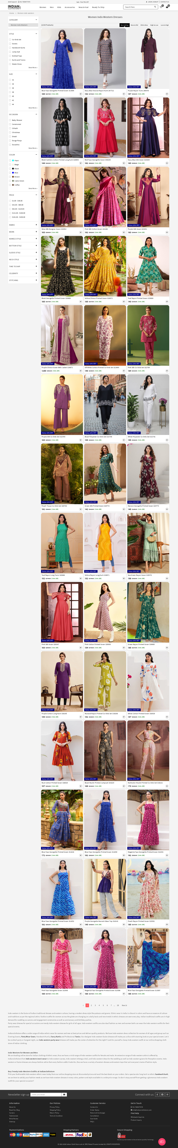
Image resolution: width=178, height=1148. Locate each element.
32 (13, 80)
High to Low (154, 25)
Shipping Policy (55, 1110)
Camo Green (18, 181)
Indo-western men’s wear (36, 1059)
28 (118, 1005)
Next (124, 1005)
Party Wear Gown (28, 1036)
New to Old (134, 25)
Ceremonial (16, 124)
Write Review (13, 1119)
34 (13, 84)
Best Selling (124, 25)
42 (13, 100)
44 (13, 104)
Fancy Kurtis (56, 1036)
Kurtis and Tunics (18, 60)
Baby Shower (17, 120)
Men (52, 7)
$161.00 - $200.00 (18, 217)
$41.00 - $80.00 (17, 205)
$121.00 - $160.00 (18, 213)
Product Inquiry (136, 1120)
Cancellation (94, 1116)
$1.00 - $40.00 (17, 201)
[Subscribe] (64, 1094)
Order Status (94, 1110)
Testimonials (13, 1116)
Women (43, 7)
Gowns (14, 44)
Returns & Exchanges (97, 1113)
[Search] (155, 7)
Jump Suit (16, 52)
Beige (15, 164)
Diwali (14, 136)
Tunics (77, 1036)
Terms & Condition (56, 1116)
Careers (12, 1113)
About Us (12, 1107)
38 (13, 92)
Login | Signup (152, 2)
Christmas (16, 132)
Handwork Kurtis (18, 48)
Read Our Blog (14, 1110)
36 (13, 88)
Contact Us (164, 2)
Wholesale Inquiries (137, 1117)
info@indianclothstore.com (141, 1110)
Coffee (16, 185)
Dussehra (15, 145)
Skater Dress (17, 64)
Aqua (15, 160)
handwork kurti (161, 1074)
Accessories (70, 7)
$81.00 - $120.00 (18, 209)
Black (15, 168)
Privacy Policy (55, 1107)
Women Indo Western (19, 25)
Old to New (144, 25)
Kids (59, 7)
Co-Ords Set (16, 39)
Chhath (15, 128)
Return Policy (54, 1113)
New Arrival (83, 7)
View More (33, 67)
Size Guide (94, 1119)
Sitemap (12, 1122)
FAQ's (92, 1122)
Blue (15, 173)
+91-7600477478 (137, 1107)
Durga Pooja (17, 140)
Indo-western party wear (49, 1040)
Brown (16, 177)
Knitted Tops (17, 56)
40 (13, 96)
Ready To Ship (98, 7)
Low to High (165, 25)
